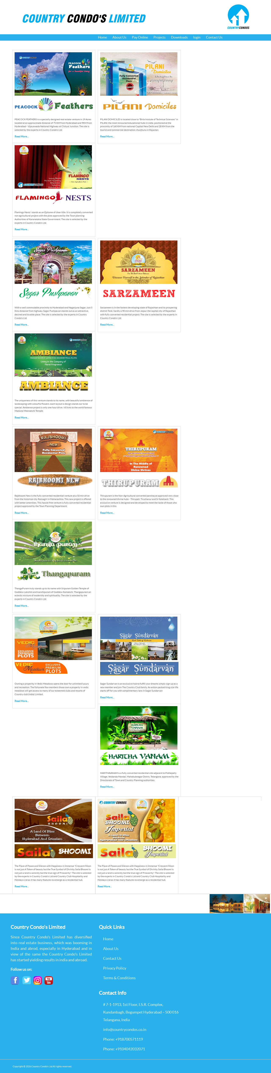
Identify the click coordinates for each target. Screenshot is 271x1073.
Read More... (22, 136)
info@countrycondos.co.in (124, 1029)
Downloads (179, 37)
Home (102, 37)
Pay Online (140, 37)
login (196, 37)
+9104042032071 (130, 1049)
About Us (119, 37)
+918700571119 (129, 1039)
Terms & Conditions (119, 978)
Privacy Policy (114, 968)
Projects (159, 37)
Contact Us (214, 37)
